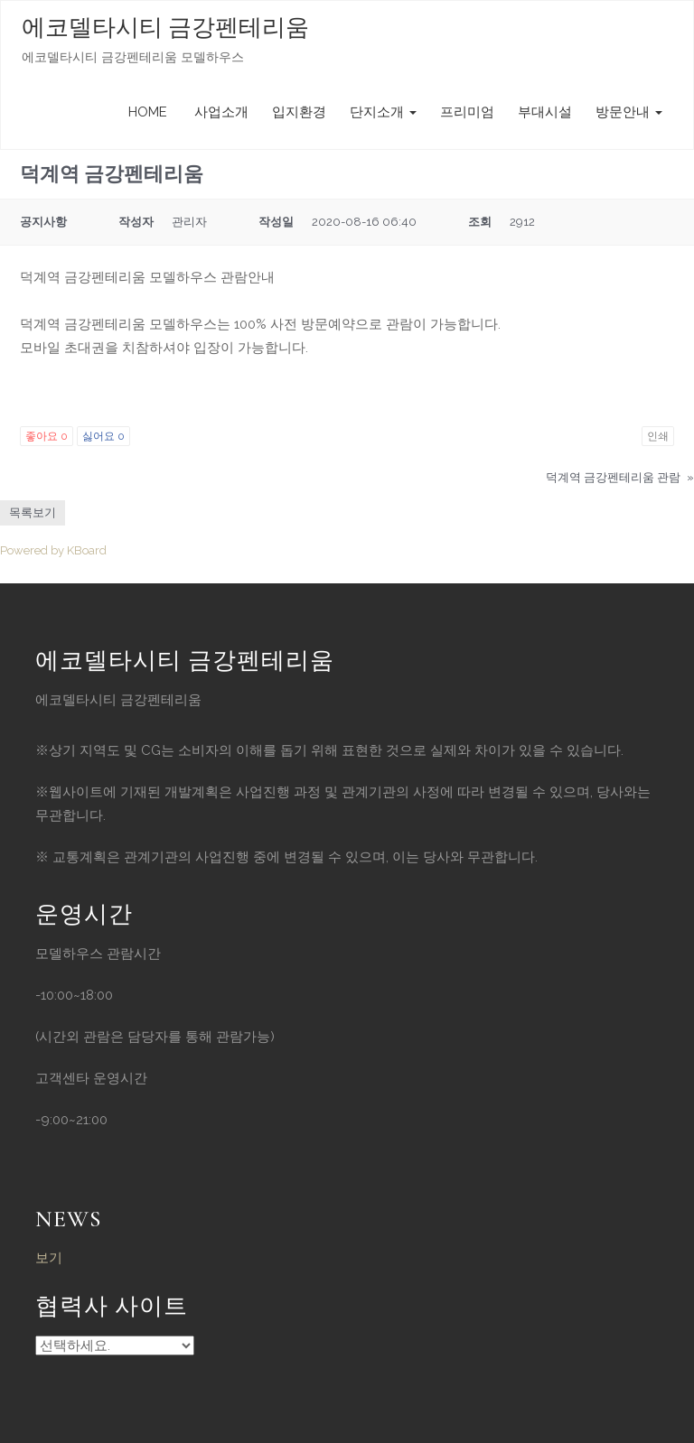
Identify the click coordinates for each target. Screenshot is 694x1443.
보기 (48, 1258)
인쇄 (658, 436)
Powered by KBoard (53, 550)
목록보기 (32, 512)
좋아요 (46, 436)
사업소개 (220, 112)
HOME (147, 112)
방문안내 (629, 112)
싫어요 (103, 436)
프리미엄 (467, 112)
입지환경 (299, 112)
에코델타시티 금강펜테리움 (165, 28)
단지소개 (383, 112)
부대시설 (545, 112)
